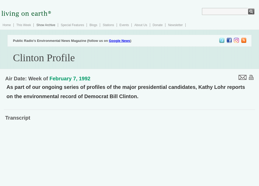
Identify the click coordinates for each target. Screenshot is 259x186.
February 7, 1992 (70, 78)
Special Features (72, 25)
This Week (23, 25)
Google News (119, 41)
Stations (108, 25)
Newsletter (175, 25)
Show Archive (45, 25)
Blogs (93, 25)
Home (7, 25)
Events (124, 25)
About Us (140, 25)
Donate (158, 25)
